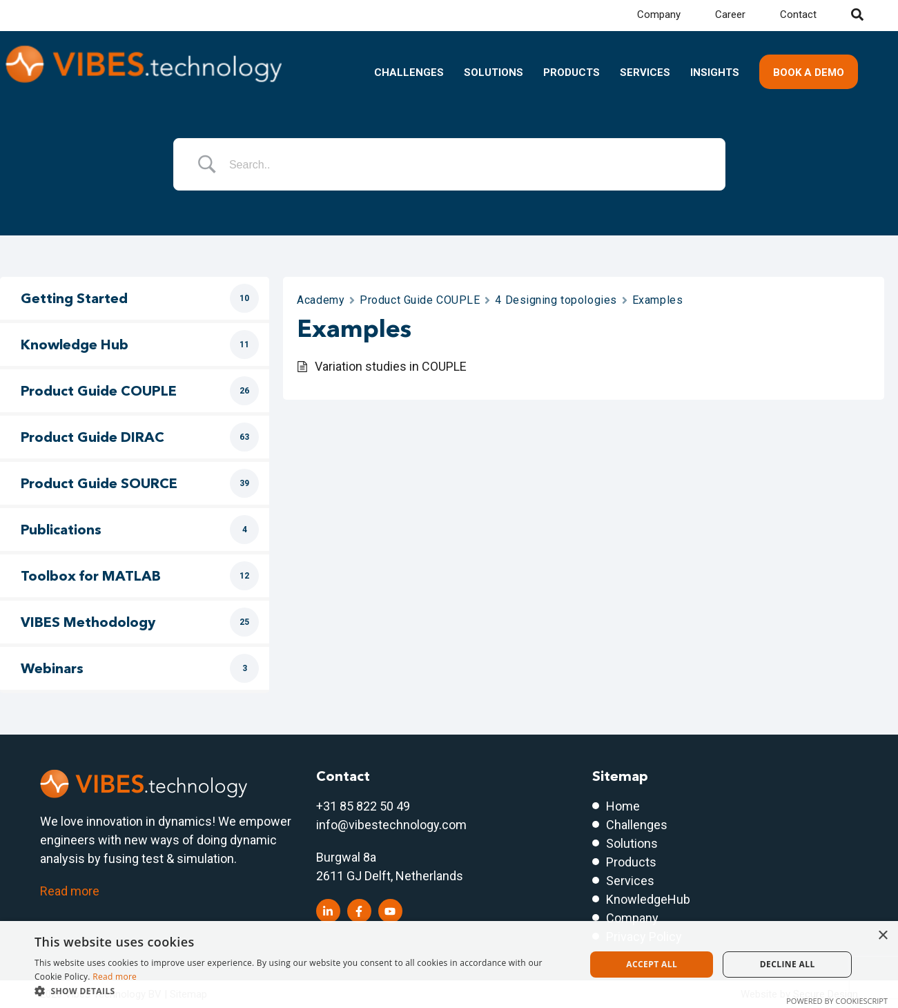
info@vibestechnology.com (391, 824)
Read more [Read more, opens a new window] (114, 976)
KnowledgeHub (648, 899)
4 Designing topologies (555, 300)
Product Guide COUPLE (420, 300)
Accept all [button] (651, 964)
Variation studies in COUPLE (391, 366)
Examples (657, 300)
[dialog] (449, 964)
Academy (320, 300)
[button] (302, 991)
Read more (69, 891)
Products (571, 72)
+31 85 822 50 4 (359, 806)
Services (645, 72)
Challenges (409, 72)
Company (659, 14)
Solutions (493, 72)
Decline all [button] (787, 964)
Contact (798, 14)
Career (730, 14)
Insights (714, 72)
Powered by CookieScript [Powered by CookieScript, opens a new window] (837, 1001)
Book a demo (808, 72)
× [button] (882, 936)
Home (623, 806)
